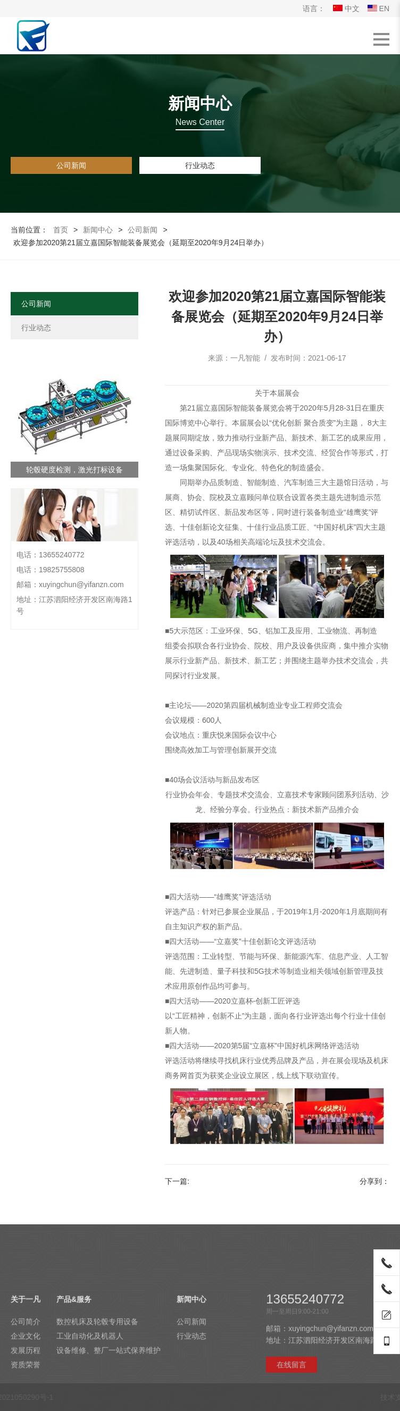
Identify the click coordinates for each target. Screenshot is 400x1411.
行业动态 (200, 165)
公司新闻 (71, 165)
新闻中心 (98, 230)
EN (378, 8)
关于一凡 (25, 1372)
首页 (60, 230)
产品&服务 (73, 1372)
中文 (346, 8)
